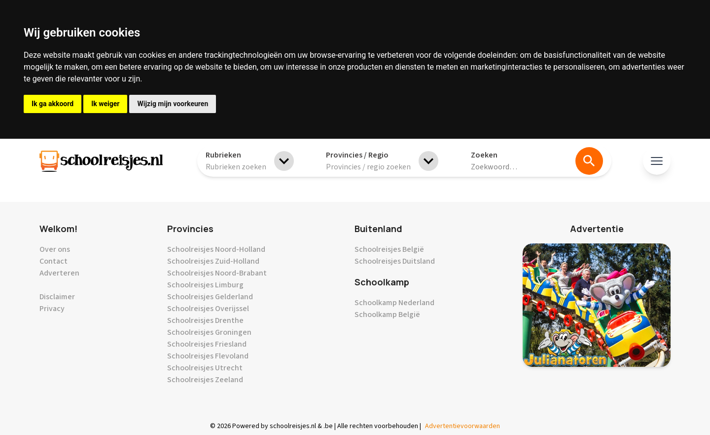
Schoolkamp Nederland (394, 302)
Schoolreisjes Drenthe (205, 320)
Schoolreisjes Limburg (205, 284)
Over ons (54, 249)
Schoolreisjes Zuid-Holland (213, 261)
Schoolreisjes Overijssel (208, 308)
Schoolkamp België (387, 314)
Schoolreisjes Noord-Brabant (217, 273)
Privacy (52, 308)
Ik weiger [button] (105, 104)
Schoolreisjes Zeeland (205, 379)
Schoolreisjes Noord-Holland (216, 249)
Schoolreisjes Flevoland (207, 356)
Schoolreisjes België (389, 249)
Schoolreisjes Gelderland (210, 296)
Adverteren (59, 273)
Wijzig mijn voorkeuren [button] (172, 104)
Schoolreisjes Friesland (207, 344)
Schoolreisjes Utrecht (205, 367)
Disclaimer (57, 296)
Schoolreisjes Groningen (209, 332)
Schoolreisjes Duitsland (395, 261)
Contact (53, 261)
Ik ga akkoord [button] (52, 104)
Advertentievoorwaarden (462, 426)
